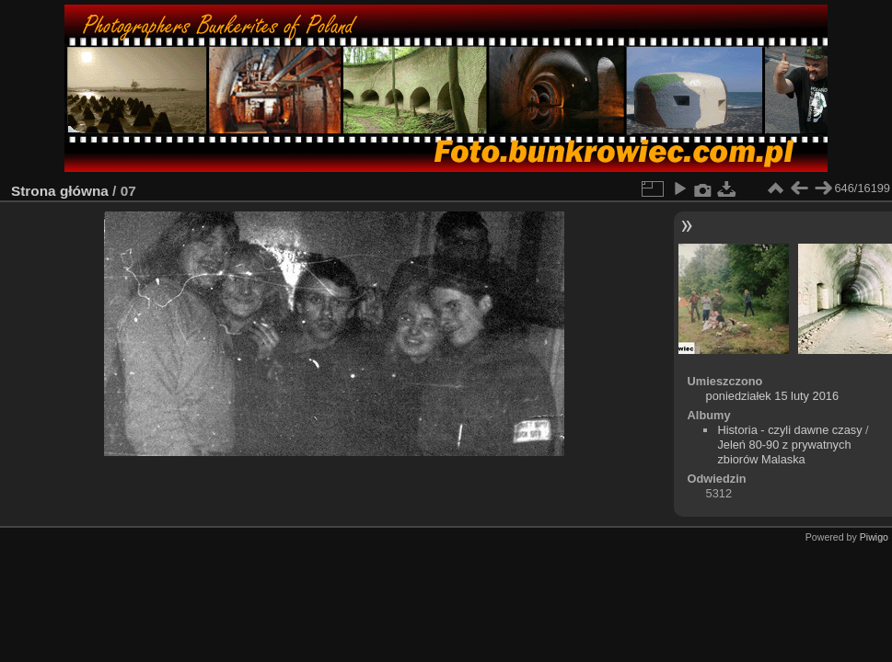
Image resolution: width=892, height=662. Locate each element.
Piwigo (874, 536)
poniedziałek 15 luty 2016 (772, 396)
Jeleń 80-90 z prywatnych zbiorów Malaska (784, 452)
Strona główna (60, 191)
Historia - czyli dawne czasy (789, 430)
